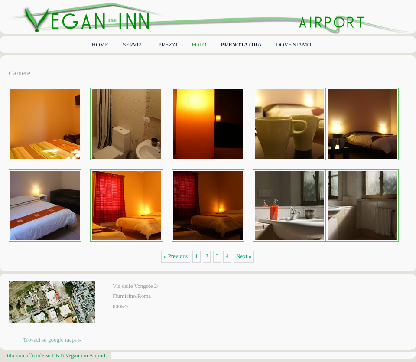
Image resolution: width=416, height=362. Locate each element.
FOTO (199, 44)
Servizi (133, 44)
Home (100, 44)
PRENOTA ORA (241, 44)
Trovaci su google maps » (52, 339)
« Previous (176, 256)
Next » (243, 256)
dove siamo (293, 44)
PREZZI (167, 44)
